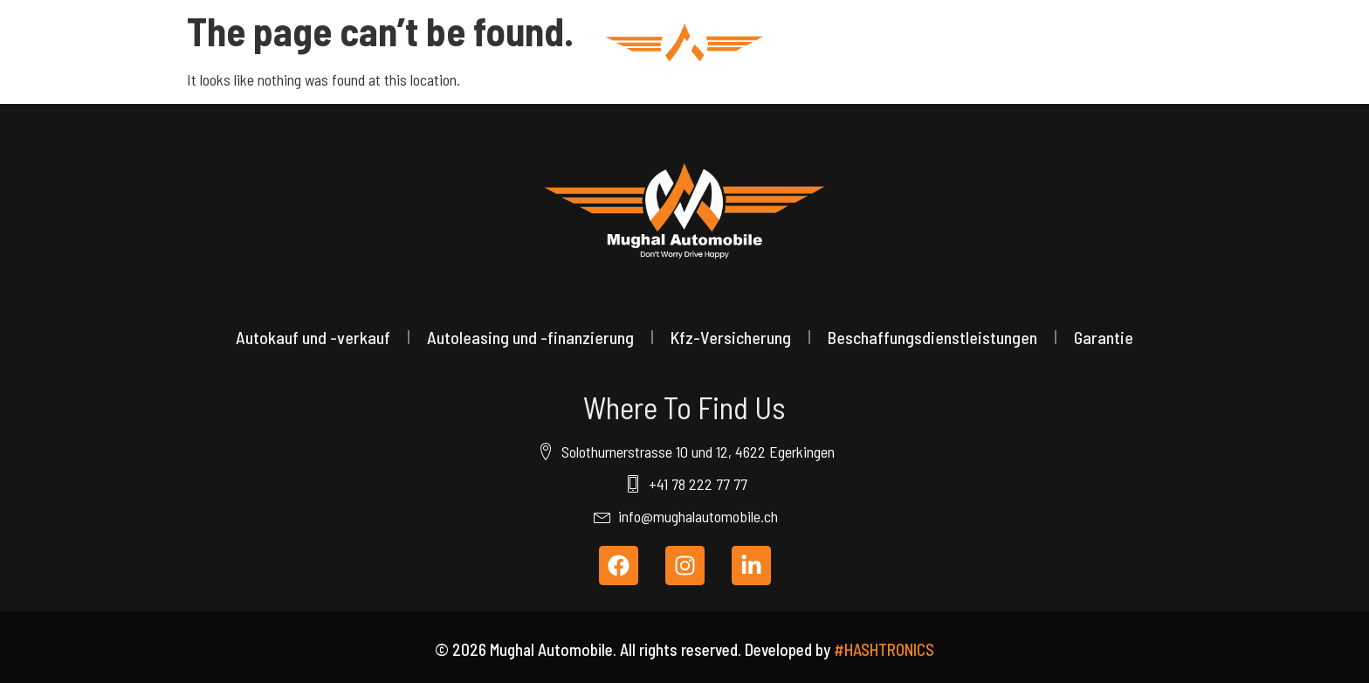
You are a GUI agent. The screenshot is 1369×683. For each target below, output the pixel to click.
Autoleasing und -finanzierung (530, 337)
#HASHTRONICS (884, 649)
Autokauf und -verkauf (313, 337)
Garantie (1103, 337)
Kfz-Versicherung (731, 337)
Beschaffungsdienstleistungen (932, 337)
